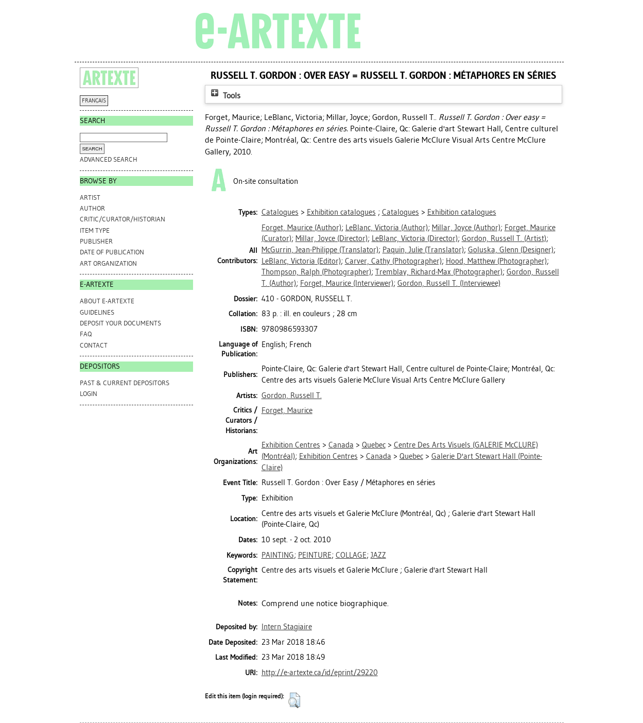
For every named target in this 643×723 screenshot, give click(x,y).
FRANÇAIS (94, 100)
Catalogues (280, 212)
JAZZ (378, 555)
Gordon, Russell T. (292, 395)
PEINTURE (315, 555)
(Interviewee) (448, 283)
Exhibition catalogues (341, 212)
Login (88, 394)
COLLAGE (351, 555)
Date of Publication (112, 252)
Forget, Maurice (287, 410)
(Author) (301, 227)
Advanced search (108, 159)
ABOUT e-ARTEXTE (107, 301)
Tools (224, 95)
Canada (341, 445)
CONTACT (94, 345)
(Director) (332, 238)
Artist (90, 197)
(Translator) (320, 249)
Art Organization (108, 263)
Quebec (374, 445)
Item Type (95, 230)
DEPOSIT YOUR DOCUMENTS (120, 323)
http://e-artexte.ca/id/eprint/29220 (320, 672)
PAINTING (278, 555)
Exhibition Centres (291, 445)
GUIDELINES (97, 312)
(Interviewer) (346, 283)
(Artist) (504, 238)
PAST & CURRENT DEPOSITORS (124, 383)
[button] (294, 700)
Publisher (96, 241)
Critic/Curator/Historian (122, 219)
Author (92, 208)
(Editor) (301, 261)
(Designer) (510, 249)
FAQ (86, 334)
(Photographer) (393, 261)
